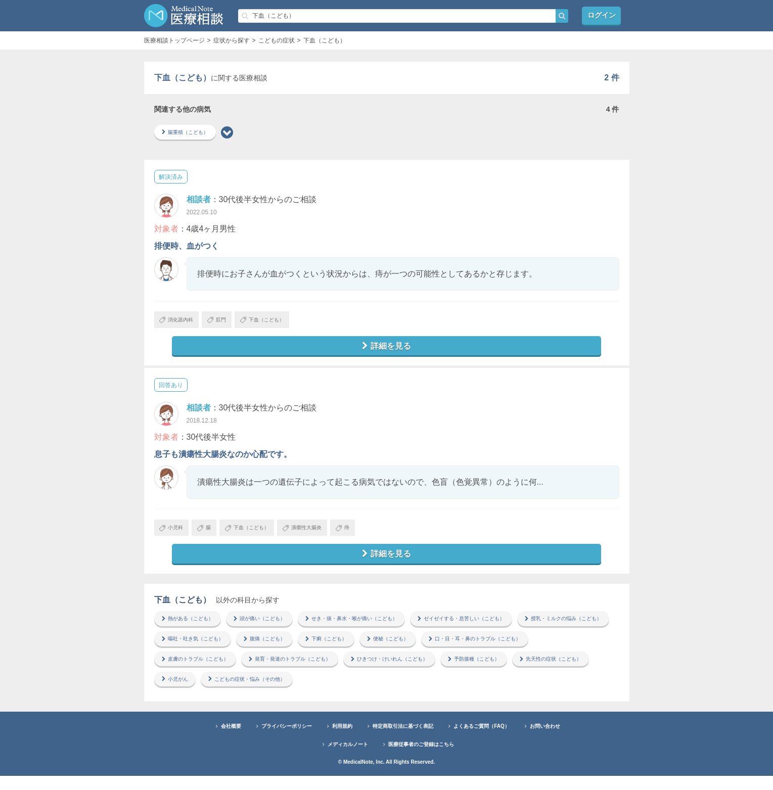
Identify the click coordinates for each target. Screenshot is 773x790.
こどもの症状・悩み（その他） (435, 692)
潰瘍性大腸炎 (331, 534)
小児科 (175, 534)
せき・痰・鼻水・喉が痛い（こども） (381, 628)
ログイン (601, 15)
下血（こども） (283, 322)
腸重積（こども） (189, 132)
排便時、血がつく (186, 247)
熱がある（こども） (192, 628)
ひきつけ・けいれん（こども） (557, 671)
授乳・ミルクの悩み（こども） (208, 650)
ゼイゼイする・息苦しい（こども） (508, 628)
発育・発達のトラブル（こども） (441, 671)
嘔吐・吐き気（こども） (311, 650)
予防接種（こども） (192, 692)
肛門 (229, 322)
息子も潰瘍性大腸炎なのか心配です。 (223, 459)
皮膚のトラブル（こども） (332, 671)
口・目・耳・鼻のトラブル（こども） (217, 671)
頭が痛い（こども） (274, 628)
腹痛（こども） (393, 650)
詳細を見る (386, 350)
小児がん (353, 692)
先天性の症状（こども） (280, 692)
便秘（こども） (532, 650)
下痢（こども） (462, 650)
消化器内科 (181, 322)
